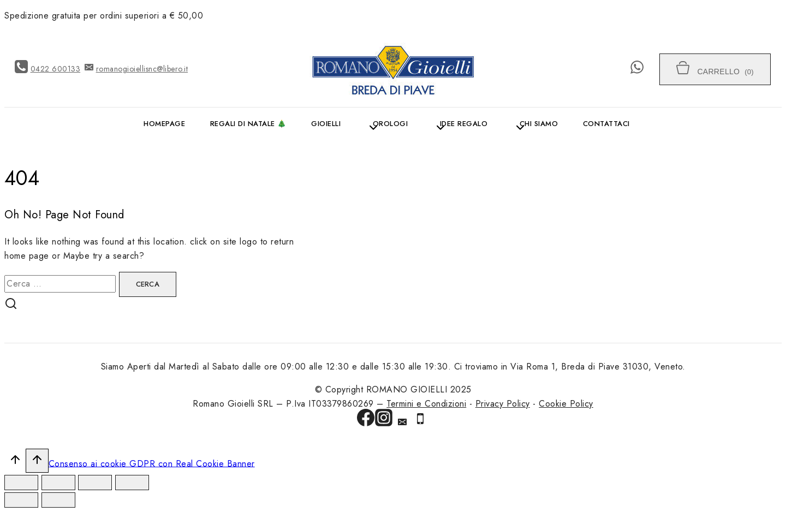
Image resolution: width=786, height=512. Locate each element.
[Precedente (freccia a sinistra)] (21, 500)
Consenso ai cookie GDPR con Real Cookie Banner (152, 463)
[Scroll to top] (15, 462)
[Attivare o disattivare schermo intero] (95, 482)
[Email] (402, 423)
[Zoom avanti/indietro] (132, 482)
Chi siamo (539, 123)
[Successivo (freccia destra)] (58, 500)
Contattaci (606, 123)
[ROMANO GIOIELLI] (393, 69)
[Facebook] (365, 419)
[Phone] (420, 421)
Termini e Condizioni (426, 403)
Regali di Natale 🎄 (248, 123)
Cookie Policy (566, 403)
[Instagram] (383, 419)
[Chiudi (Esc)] (21, 482)
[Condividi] (58, 482)
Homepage (164, 123)
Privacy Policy (502, 403)
